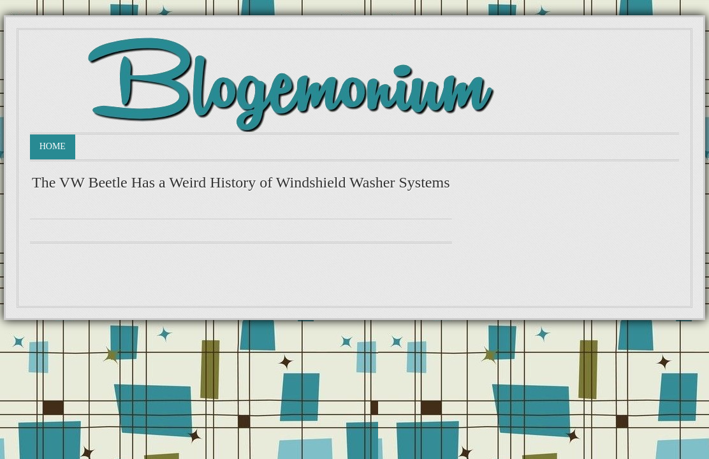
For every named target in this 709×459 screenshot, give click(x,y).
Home (53, 146)
